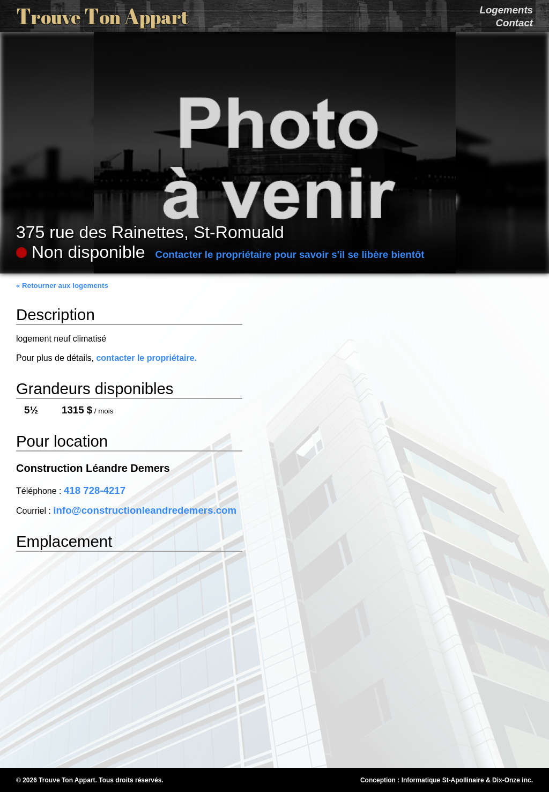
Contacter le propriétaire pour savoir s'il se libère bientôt (289, 254)
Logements (506, 10)
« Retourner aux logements (62, 286)
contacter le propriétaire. (146, 357)
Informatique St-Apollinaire (443, 780)
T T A (102, 16)
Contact (514, 22)
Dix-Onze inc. (512, 780)
